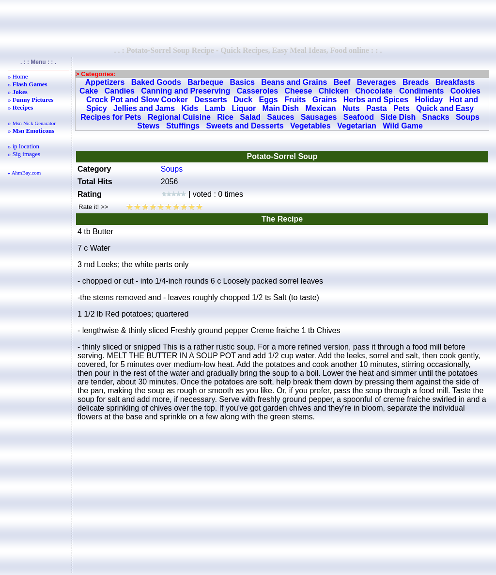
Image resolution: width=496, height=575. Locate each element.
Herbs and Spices (375, 100)
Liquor (244, 108)
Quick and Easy (445, 108)
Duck (242, 100)
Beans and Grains (294, 82)
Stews (148, 126)
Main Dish (281, 108)
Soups (468, 117)
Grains (324, 100)
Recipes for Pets (110, 117)
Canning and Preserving (185, 91)
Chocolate (373, 91)
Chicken (334, 91)
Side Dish (398, 117)
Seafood (358, 117)
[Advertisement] (248, 23)
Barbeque (205, 82)
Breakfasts (455, 82)
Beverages (376, 82)
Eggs (268, 100)
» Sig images (24, 154)
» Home (18, 76)
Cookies (465, 91)
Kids (189, 108)
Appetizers (105, 82)
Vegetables (310, 126)
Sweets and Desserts (245, 126)
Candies (120, 91)
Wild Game (403, 126)
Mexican (320, 108)
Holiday (429, 100)
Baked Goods (156, 82)
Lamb (214, 108)
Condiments (421, 91)
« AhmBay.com (24, 173)
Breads (416, 82)
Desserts (210, 100)
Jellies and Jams (144, 108)
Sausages (319, 117)
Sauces (280, 117)
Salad (250, 117)
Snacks (436, 117)
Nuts (351, 108)
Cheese (298, 91)
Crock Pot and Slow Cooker (137, 100)
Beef (342, 82)
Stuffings (183, 126)
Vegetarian (356, 126)
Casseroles (257, 91)
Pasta (376, 108)
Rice (225, 117)
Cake (88, 91)
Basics (242, 82)
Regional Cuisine (179, 117)
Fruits (295, 100)
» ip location (23, 146)
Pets (401, 108)
